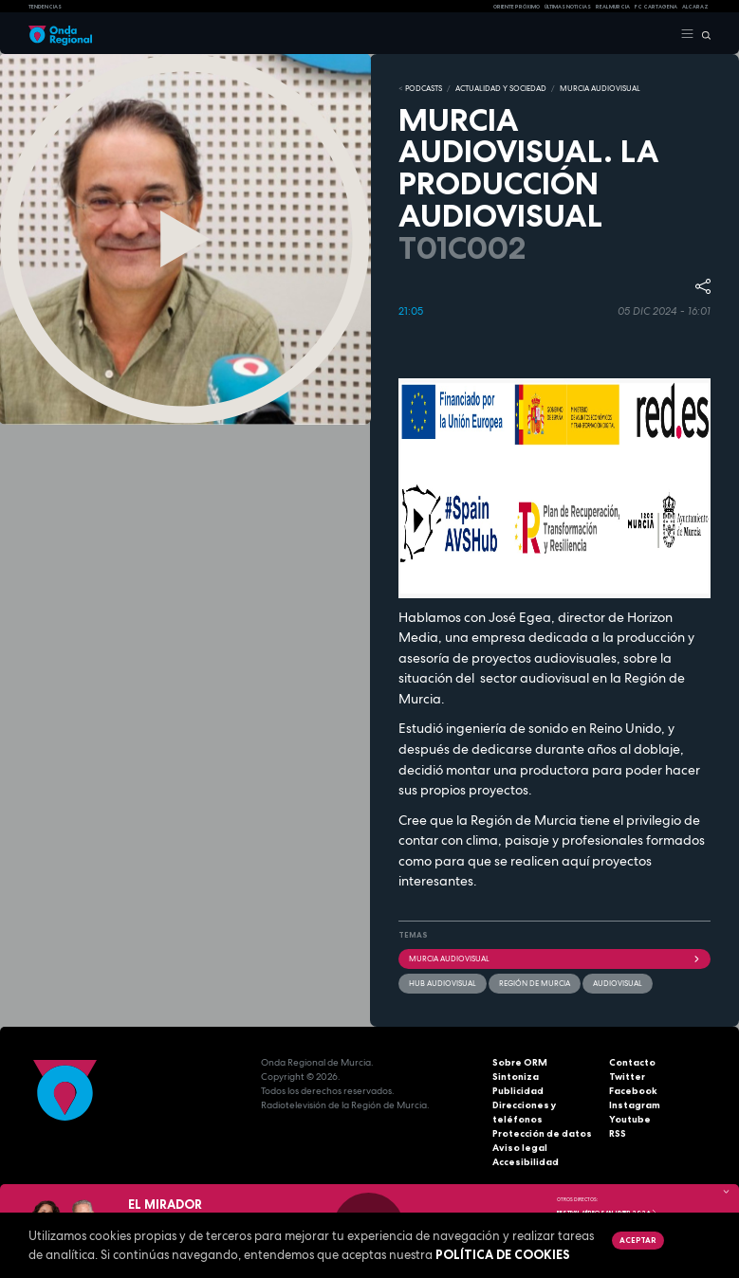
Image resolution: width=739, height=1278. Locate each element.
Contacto (632, 1062)
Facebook (633, 1091)
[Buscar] (702, 34)
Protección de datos (542, 1133)
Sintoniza (515, 1076)
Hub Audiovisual (442, 983)
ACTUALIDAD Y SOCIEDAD (500, 88)
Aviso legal (519, 1147)
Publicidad (518, 1091)
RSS (617, 1133)
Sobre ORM (519, 1062)
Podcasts (423, 88)
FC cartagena (656, 6)
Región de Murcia (534, 983)
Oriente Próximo (516, 6)
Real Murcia (613, 6)
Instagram (634, 1105)
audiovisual (617, 983)
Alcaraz (695, 6)
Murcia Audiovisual (555, 958)
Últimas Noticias (568, 6)
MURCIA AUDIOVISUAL (600, 88)
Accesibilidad (525, 1162)
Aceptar (637, 1240)
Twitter (627, 1076)
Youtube (630, 1119)
